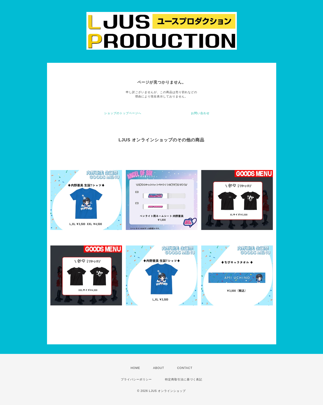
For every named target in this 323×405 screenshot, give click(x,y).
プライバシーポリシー (136, 379)
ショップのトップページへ (122, 113)
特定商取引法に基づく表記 (183, 379)
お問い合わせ (200, 113)
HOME (135, 368)
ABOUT (158, 368)
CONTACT (184, 368)
